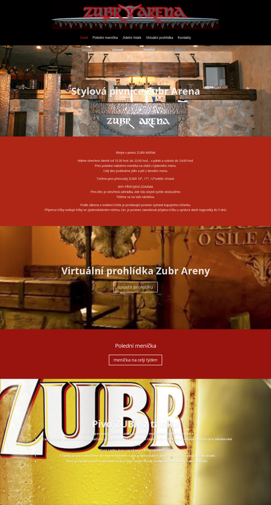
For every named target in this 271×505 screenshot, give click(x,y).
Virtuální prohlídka (159, 37)
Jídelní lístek (131, 37)
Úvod (84, 37)
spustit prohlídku (135, 294)
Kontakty (184, 37)
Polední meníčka (105, 37)
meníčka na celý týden (135, 360)
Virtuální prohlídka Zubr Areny (135, 278)
